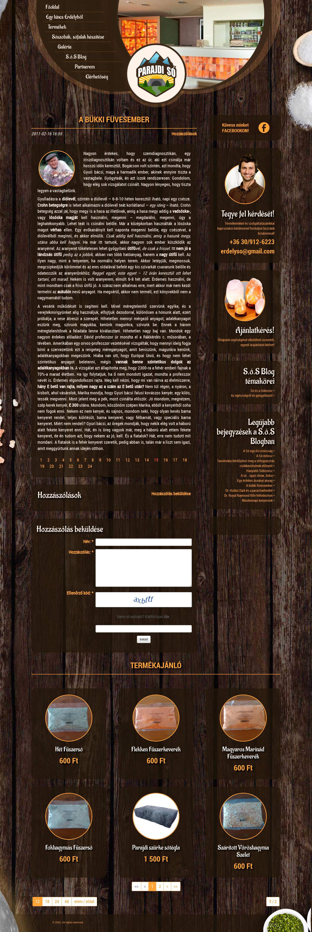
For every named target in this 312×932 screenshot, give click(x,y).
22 (71, 466)
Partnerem (85, 66)
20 (52, 466)
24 (90, 466)
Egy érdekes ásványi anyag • (256, 480)
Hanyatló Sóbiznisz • (260, 470)
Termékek (57, 26)
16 (166, 460)
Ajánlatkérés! (255, 330)
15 (156, 460)
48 (67, 901)
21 (61, 466)
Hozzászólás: (81, 552)
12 (127, 460)
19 (42, 466)
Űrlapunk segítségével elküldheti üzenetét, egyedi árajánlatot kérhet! (246, 342)
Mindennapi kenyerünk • (258, 500)
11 (118, 460)
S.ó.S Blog (76, 56)
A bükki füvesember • (260, 485)
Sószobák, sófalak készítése (78, 36)
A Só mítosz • (265, 455)
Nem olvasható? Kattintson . (143, 616)
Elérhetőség (97, 76)
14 (147, 460)
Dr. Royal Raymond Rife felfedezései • (249, 495)
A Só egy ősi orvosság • (259, 450)
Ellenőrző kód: (80, 593)
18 (185, 460)
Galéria (64, 46)
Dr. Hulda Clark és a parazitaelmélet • (250, 490)
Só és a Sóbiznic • (262, 390)
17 (175, 460)
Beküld (144, 639)
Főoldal (52, 6)
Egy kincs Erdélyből (64, 16)
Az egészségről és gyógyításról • (253, 395)
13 (137, 460)
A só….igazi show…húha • (258, 475)
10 (108, 460)
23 (80, 466)
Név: (88, 541)
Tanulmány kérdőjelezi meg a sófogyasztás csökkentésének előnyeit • (246, 463)
